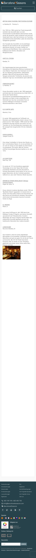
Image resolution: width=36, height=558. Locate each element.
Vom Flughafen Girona (24, 494)
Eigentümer (4, 496)
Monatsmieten (4, 489)
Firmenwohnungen (5, 491)
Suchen (18, 8)
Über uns (21, 496)
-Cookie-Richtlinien (25, 550)
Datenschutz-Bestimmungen (13, 550)
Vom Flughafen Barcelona (25, 491)
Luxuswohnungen (5, 494)
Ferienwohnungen (5, 484)
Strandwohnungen (5, 486)
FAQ (20, 484)
